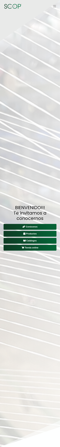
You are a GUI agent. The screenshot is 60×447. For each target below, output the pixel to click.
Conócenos (29, 227)
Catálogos (30, 241)
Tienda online (30, 247)
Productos (30, 234)
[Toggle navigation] (54, 6)
